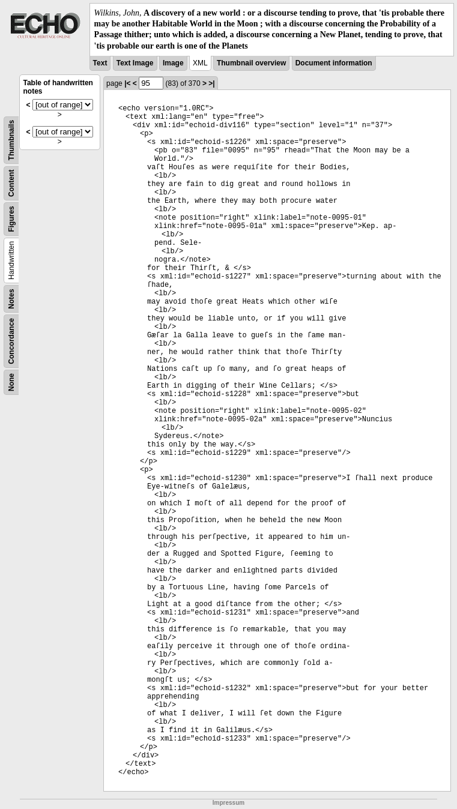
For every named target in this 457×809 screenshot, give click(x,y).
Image (173, 63)
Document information (333, 63)
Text (100, 63)
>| (211, 83)
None (11, 382)
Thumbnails (11, 140)
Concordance (11, 341)
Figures (11, 219)
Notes (11, 298)
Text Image (135, 63)
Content (11, 182)
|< (127, 83)
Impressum (228, 802)
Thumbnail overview (251, 63)
